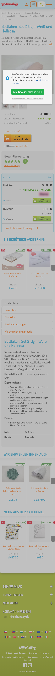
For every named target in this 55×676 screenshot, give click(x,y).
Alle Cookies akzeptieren (27, 92)
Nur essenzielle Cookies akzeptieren (27, 98)
